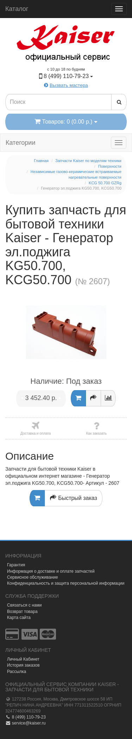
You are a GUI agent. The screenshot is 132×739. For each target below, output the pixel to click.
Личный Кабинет (23, 659)
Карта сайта (19, 617)
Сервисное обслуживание (32, 577)
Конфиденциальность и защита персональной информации (66, 583)
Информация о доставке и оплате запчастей (51, 571)
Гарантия (16, 564)
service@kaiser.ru (25, 723)
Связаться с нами (24, 605)
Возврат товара (22, 611)
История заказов (23, 665)
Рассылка (16, 671)
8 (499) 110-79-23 (25, 717)
